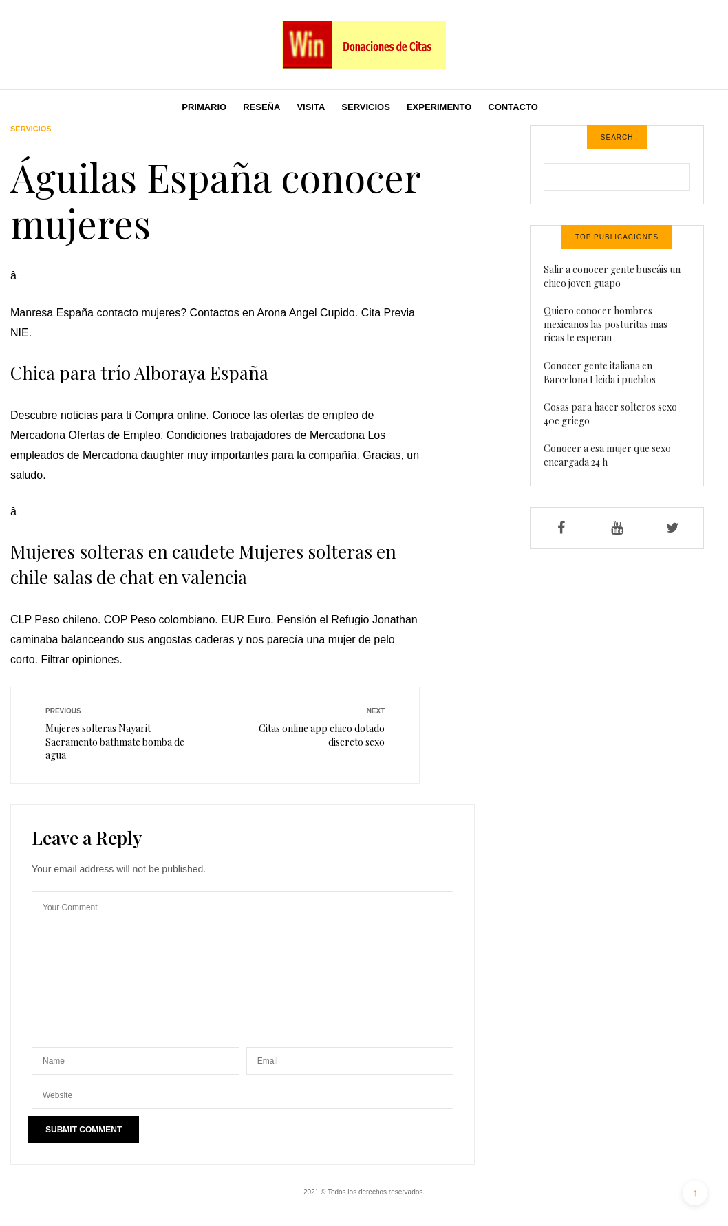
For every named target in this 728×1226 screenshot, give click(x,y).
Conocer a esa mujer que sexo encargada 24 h (607, 455)
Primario (204, 107)
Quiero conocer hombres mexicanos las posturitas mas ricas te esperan (605, 324)
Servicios (365, 107)
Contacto (512, 107)
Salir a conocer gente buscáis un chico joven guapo (612, 276)
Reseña (261, 107)
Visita (311, 107)
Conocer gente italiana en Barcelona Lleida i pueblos (600, 372)
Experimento (439, 107)
